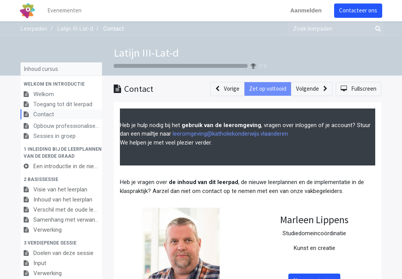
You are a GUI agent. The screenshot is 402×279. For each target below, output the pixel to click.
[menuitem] (65, 10)
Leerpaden (34, 28)
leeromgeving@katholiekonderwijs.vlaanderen (230, 133)
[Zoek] (376, 29)
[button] (61, 84)
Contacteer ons (357, 10)
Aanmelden (305, 10)
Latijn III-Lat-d (146, 53)
